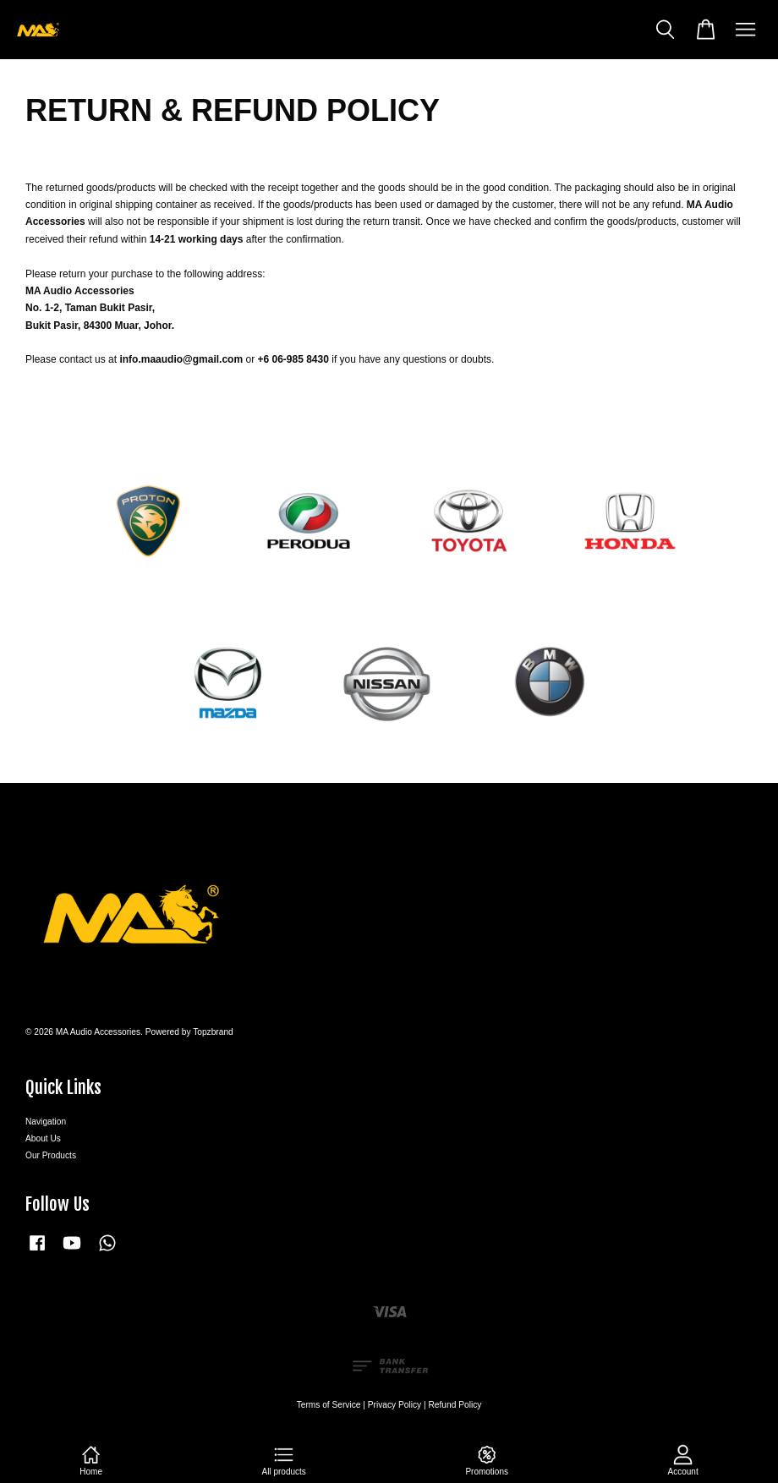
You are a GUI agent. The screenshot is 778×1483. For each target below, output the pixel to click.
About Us (43, 1138)
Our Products (50, 1155)
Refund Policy (455, 1404)
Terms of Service (329, 1404)
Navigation (45, 1121)
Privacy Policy (394, 1404)
